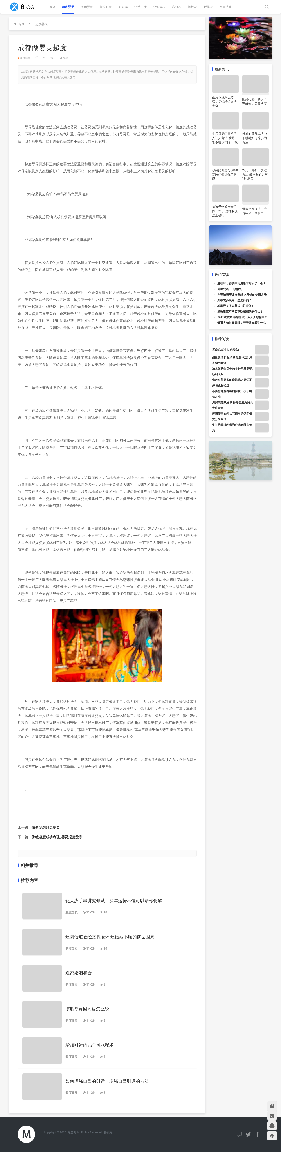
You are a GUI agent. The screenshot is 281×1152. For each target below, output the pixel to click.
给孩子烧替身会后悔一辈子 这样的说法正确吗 (224, 211)
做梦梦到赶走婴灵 (46, 827)
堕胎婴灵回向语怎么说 (87, 1009)
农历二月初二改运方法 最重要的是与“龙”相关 (254, 174)
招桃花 (192, 7)
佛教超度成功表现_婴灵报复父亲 (57, 837)
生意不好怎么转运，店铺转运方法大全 (224, 102)
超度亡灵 (106, 7)
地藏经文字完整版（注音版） (235, 305)
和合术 (176, 7)
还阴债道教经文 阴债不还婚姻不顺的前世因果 (109, 936)
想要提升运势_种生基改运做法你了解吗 (225, 174)
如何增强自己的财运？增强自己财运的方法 (107, 1081)
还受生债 (140, 7)
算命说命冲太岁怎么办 (226, 349)
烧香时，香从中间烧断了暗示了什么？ (241, 283)
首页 (52, 7)
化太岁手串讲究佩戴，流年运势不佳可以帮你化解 (113, 900)
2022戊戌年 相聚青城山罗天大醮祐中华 (242, 317)
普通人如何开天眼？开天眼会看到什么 (241, 322)
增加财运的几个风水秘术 (89, 1045)
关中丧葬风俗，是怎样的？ (234, 300)
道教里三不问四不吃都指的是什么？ (240, 311)
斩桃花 (208, 7)
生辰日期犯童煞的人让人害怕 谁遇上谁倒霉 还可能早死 (224, 138)
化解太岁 (159, 7)
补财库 (123, 7)
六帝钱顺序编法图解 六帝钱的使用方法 (242, 294)
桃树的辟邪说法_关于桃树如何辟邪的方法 (255, 138)
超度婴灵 (68, 7)
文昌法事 (226, 7)
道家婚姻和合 (78, 972)
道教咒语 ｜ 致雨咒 (229, 289)
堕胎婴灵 (87, 7)
